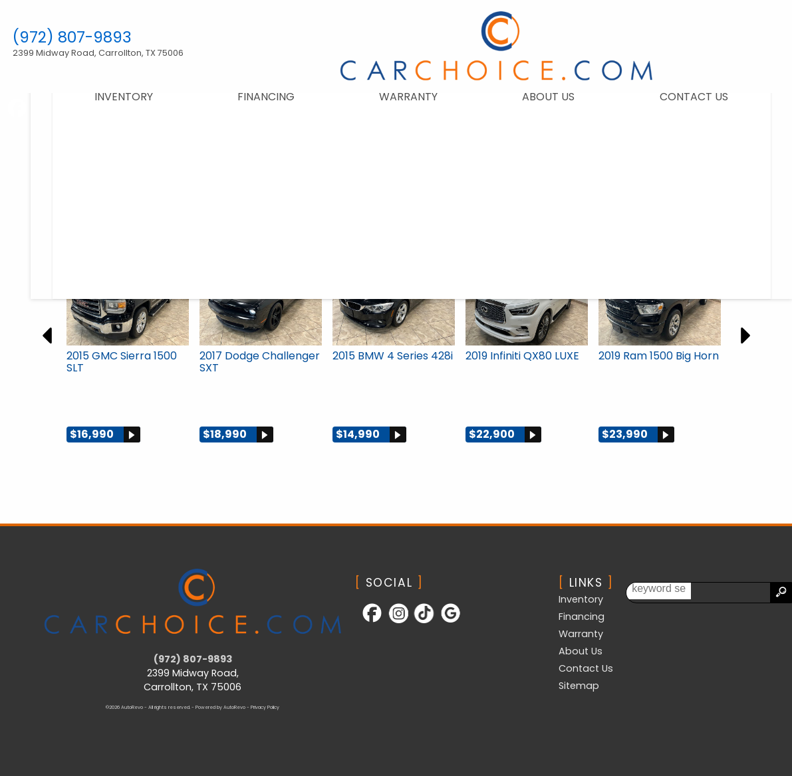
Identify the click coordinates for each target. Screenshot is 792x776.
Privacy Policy (265, 707)
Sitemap (579, 685)
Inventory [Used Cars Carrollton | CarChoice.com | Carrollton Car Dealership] (108, 106)
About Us (533, 106)
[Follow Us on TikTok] (420, 622)
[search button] (780, 592)
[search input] (743, 592)
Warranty (393, 106)
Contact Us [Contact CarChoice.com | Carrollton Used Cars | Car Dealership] (678, 106)
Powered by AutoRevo (220, 707)
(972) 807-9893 (193, 659)
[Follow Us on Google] (444, 622)
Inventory (581, 599)
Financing (250, 106)
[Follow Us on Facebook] (368, 622)
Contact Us (586, 668)
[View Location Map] (108, 53)
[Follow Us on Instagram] (394, 622)
